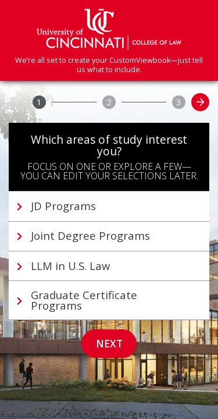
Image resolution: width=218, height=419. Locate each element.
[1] (39, 102)
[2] (109, 102)
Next (109, 343)
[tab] (109, 206)
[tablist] (109, 255)
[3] (178, 102)
